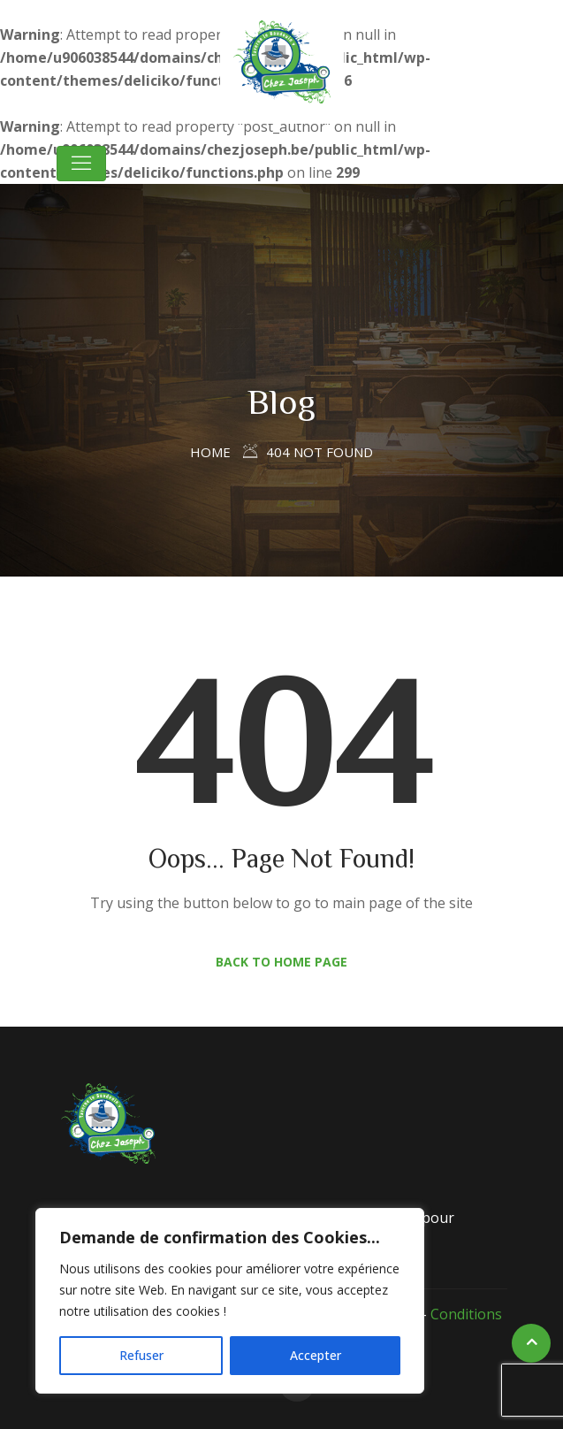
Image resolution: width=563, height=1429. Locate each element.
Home (210, 452)
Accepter (315, 1355)
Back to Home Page (281, 961)
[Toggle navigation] (81, 163)
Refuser (141, 1355)
